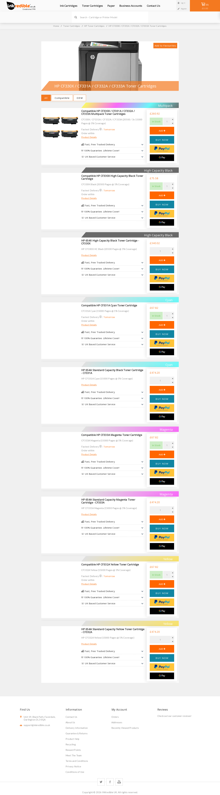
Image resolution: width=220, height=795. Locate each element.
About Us (70, 722)
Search (76, 17)
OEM (80, 97)
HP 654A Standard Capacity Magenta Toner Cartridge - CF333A (108, 501)
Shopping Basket (205, 6)
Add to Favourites (165, 45)
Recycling (71, 744)
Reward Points (73, 750)
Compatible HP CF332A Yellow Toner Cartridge (110, 564)
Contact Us (71, 716)
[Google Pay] (162, 157)
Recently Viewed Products (125, 727)
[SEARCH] (114, 17)
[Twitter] (101, 782)
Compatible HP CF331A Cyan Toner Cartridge (109, 305)
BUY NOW (162, 139)
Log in (183, 3)
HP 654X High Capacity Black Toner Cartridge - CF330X (110, 242)
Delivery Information (77, 727)
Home (56, 26)
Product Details (89, 137)
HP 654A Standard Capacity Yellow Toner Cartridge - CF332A (113, 630)
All (46, 97)
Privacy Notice (73, 766)
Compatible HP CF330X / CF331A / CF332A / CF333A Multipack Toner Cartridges (108, 112)
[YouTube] (119, 782)
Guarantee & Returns (77, 733)
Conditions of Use (75, 772)
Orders (115, 716)
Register (184, 9)
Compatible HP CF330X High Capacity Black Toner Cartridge (112, 177)
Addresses (116, 722)
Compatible (62, 97)
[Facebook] (110, 782)
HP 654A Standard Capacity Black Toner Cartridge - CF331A (112, 371)
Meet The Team (74, 755)
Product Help (72, 738)
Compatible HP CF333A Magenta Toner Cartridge (111, 435)
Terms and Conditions (77, 761)
